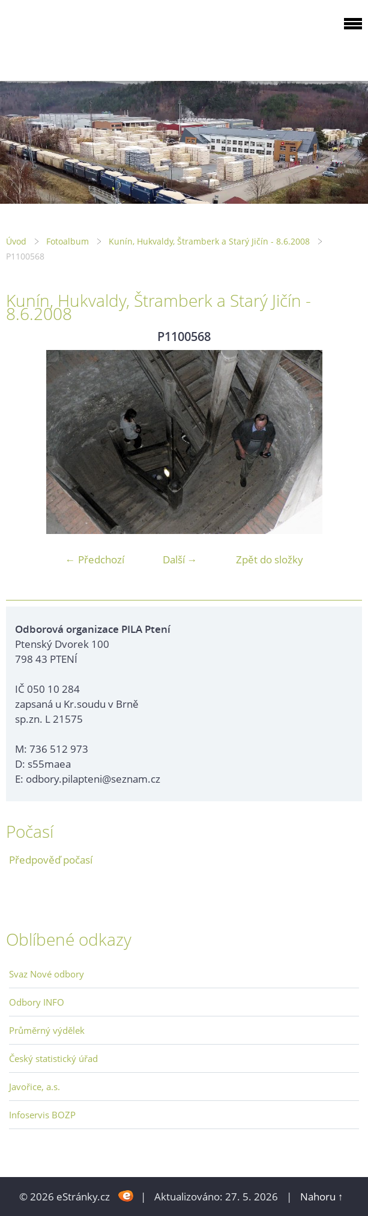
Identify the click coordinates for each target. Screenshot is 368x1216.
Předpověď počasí (50, 860)
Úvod (16, 241)
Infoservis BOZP (42, 1115)
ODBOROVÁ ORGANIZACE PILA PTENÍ (81, 38)
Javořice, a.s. (34, 1087)
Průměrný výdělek (47, 1030)
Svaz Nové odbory (46, 974)
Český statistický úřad (53, 1058)
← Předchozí (94, 559)
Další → (180, 559)
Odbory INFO (36, 1002)
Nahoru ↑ (321, 1196)
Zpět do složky (269, 559)
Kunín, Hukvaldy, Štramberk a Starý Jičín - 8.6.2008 (209, 241)
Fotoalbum (67, 241)
